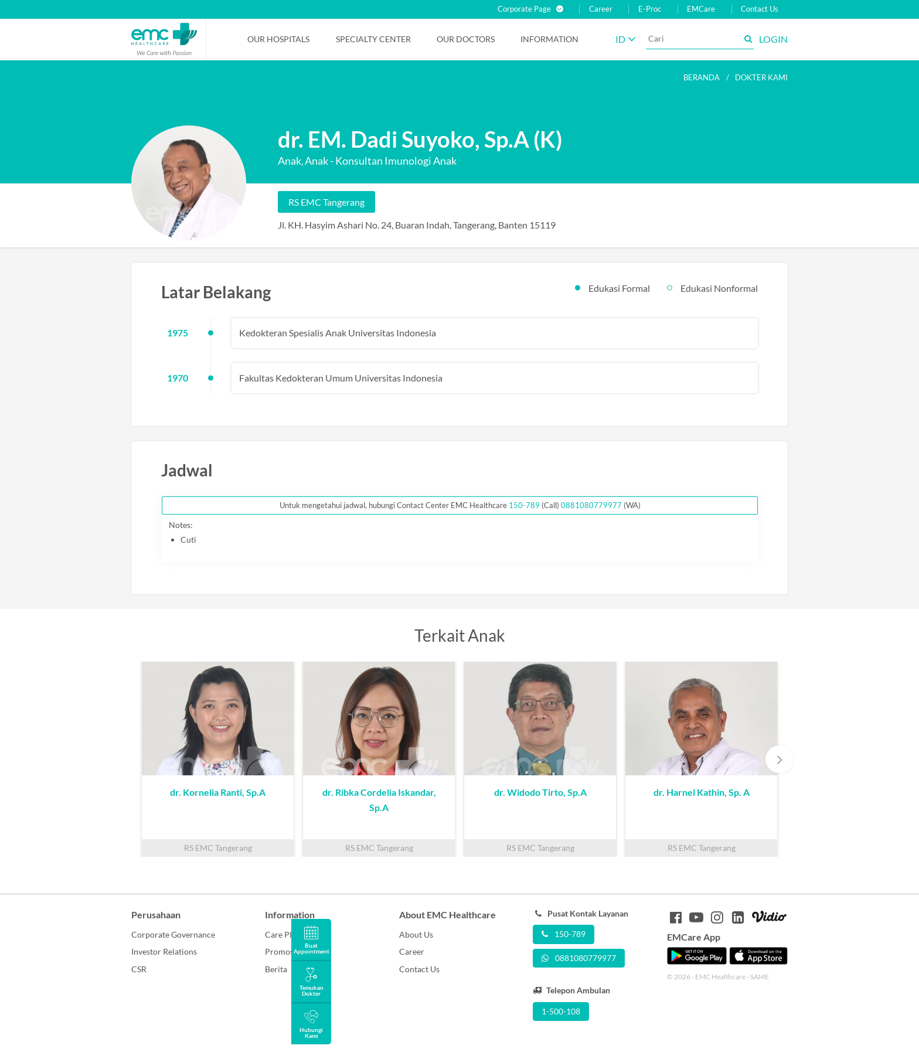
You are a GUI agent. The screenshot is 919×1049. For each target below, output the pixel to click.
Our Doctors (466, 39)
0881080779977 (591, 505)
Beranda (701, 77)
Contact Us (759, 9)
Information (549, 39)
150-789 (525, 505)
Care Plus (282, 934)
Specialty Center (373, 39)
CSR (139, 969)
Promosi (280, 951)
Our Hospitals (278, 39)
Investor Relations (164, 951)
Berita (276, 969)
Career (600, 9)
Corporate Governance (173, 934)
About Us (416, 934)
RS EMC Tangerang (326, 201)
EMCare (701, 9)
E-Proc (649, 9)
